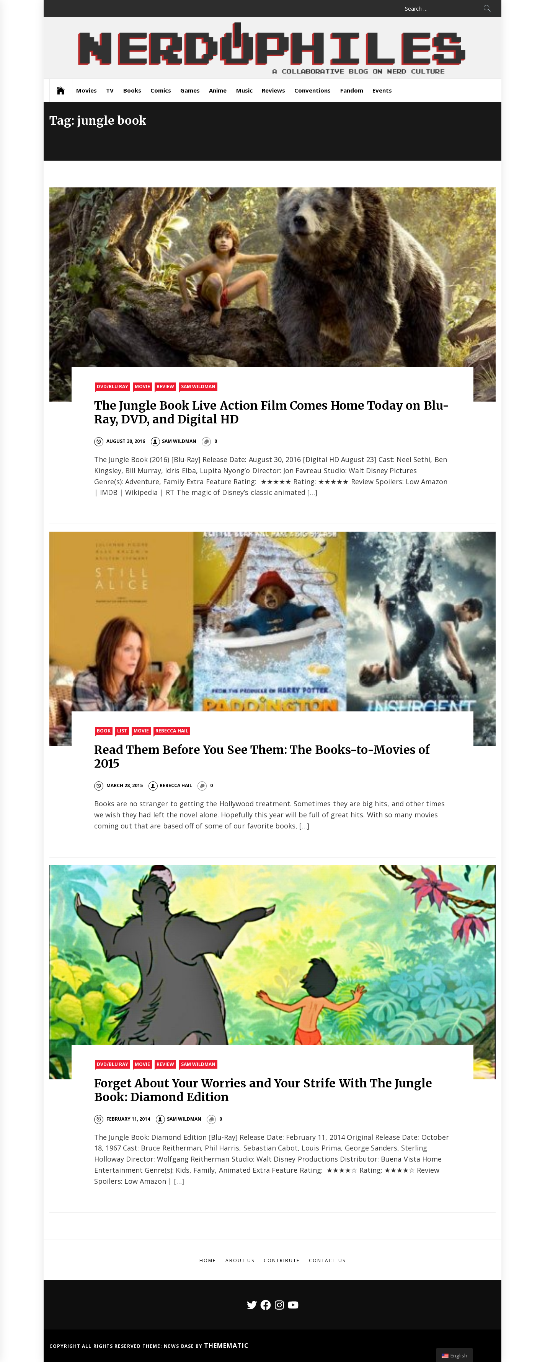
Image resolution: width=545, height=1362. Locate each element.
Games (190, 90)
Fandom (351, 90)
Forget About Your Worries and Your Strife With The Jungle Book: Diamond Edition (263, 1090)
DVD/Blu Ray (112, 386)
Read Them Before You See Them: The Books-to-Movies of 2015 (262, 756)
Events (382, 90)
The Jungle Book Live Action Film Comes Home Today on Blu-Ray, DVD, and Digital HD (271, 412)
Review (165, 386)
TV (110, 90)
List (122, 730)
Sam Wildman (198, 386)
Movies (86, 90)
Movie (142, 386)
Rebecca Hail (171, 730)
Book (104, 730)
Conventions (312, 90)
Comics (160, 90)
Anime (218, 90)
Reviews (273, 90)
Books (132, 90)
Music (244, 90)
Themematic (226, 1345)
